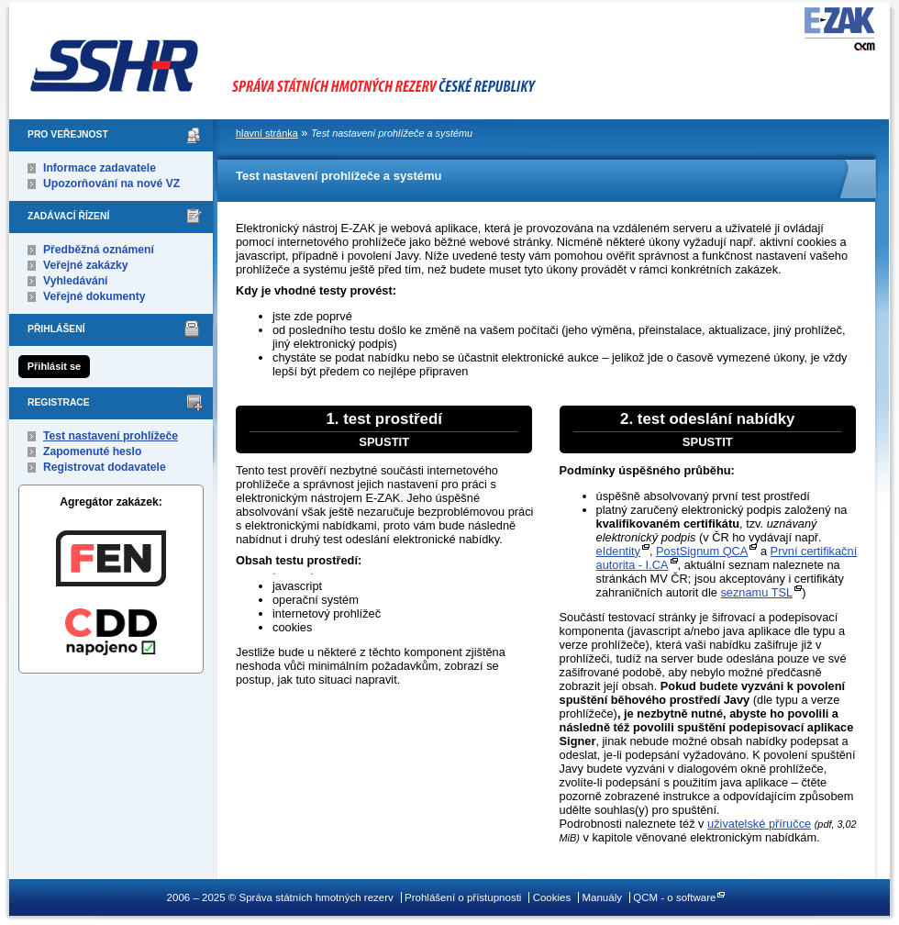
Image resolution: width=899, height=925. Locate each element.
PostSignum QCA (702, 551)
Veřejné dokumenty (94, 296)
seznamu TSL (756, 592)
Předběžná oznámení (98, 249)
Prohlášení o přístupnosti (463, 897)
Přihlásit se (54, 366)
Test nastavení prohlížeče (110, 435)
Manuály (602, 897)
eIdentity (618, 551)
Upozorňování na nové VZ (111, 183)
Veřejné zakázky (85, 265)
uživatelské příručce (759, 823)
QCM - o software (674, 897)
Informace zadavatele (99, 168)
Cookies (552, 897)
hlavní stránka (267, 133)
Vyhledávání (75, 280)
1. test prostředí (384, 429)
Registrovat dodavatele (104, 467)
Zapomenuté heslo (92, 451)
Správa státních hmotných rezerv (335, 56)
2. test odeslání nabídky (707, 429)
